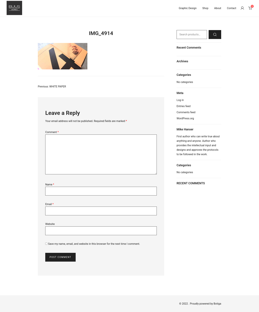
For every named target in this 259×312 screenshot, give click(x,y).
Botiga (217, 303)
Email (49, 204)
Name (49, 184)
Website (50, 224)
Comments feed (186, 112)
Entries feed (184, 106)
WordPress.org (185, 118)
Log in (180, 100)
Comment (52, 132)
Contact (231, 8)
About (217, 8)
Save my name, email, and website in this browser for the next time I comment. (94, 243)
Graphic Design (188, 8)
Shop (205, 8)
